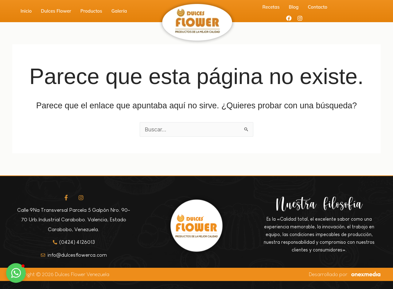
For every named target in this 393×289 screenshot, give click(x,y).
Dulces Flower (56, 11)
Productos (91, 11)
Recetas (271, 7)
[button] (16, 273)
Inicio (26, 11)
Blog (294, 7)
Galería (119, 11)
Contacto (318, 7)
